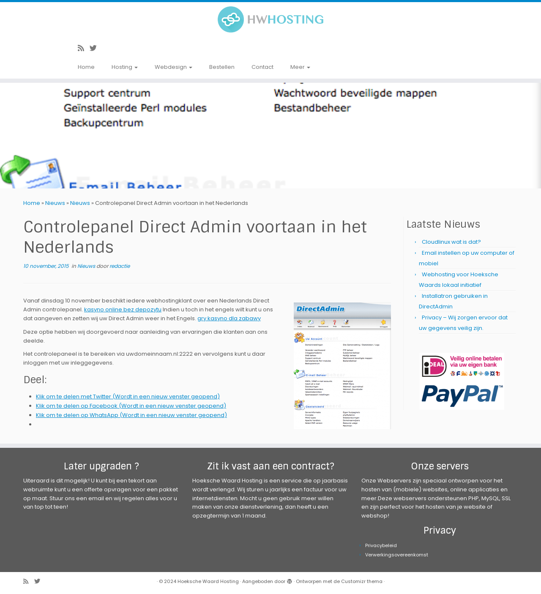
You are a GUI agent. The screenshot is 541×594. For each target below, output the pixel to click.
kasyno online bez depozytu (122, 309)
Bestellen (222, 67)
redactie (119, 266)
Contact (262, 67)
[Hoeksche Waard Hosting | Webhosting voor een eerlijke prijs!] (270, 19)
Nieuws (55, 203)
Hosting (125, 67)
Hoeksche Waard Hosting (208, 581)
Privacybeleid (381, 545)
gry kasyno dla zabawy (229, 318)
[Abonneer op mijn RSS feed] (84, 48)
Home (86, 67)
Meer (300, 67)
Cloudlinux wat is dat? (451, 242)
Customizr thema (362, 581)
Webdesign (173, 67)
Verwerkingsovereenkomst (396, 554)
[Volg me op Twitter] (96, 48)
